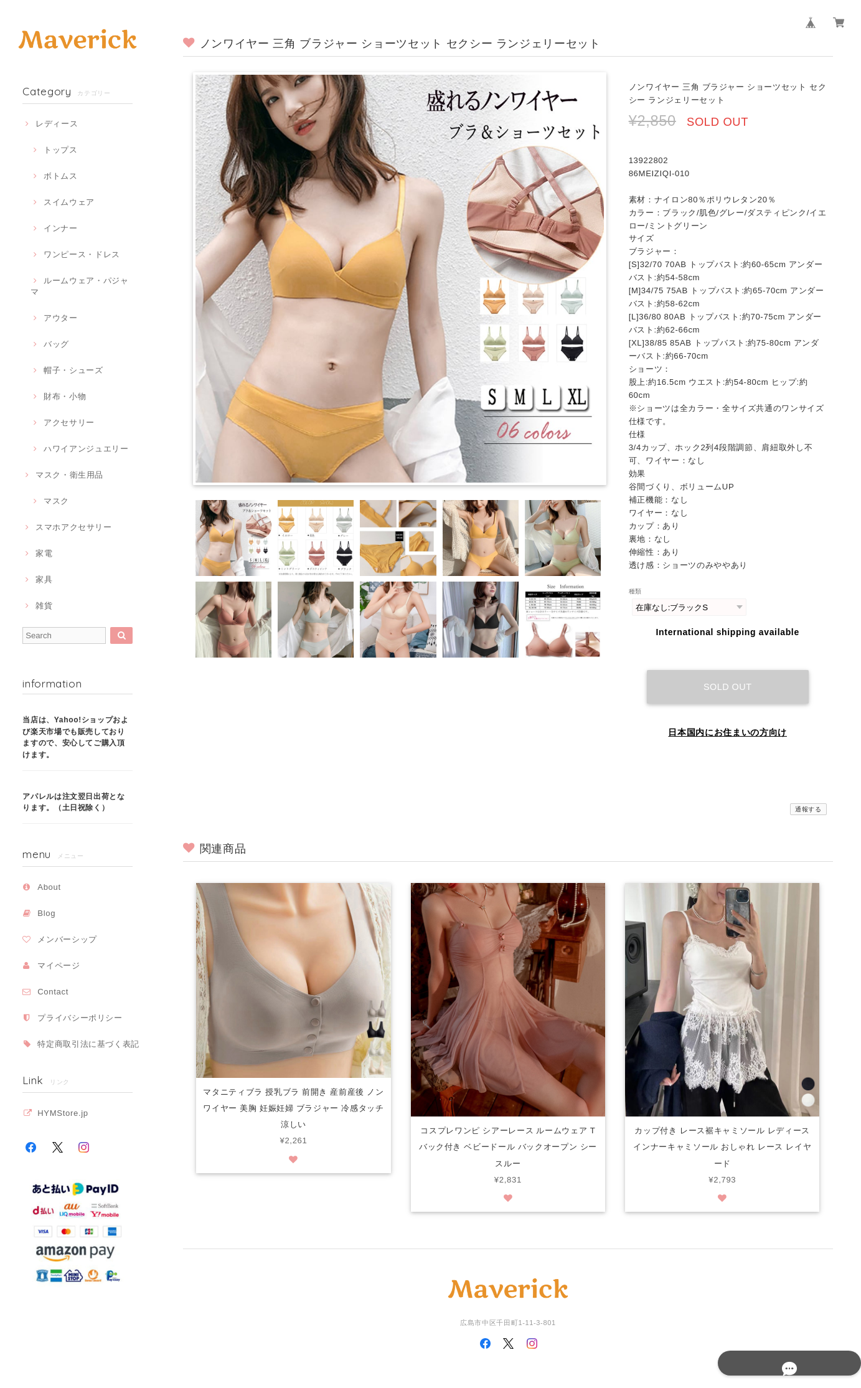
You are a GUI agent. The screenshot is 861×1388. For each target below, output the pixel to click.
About (49, 887)
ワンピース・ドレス (82, 254)
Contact (52, 991)
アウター (61, 318)
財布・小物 (65, 396)
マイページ (58, 965)
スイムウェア (69, 202)
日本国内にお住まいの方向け (727, 720)
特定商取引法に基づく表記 (88, 1044)
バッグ (56, 344)
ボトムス (61, 176)
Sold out (727, 675)
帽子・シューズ (73, 370)
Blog (46, 913)
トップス (61, 149)
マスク (56, 501)
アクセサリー (69, 422)
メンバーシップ (67, 939)
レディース (56, 123)
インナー (61, 228)
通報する (808, 797)
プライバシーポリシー (80, 1017)
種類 (635, 591)
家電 (43, 553)
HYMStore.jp (62, 1113)
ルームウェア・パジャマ (79, 286)
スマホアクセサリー (73, 527)
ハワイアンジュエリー (86, 448)
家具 (43, 579)
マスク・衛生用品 (69, 474)
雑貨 (43, 605)
